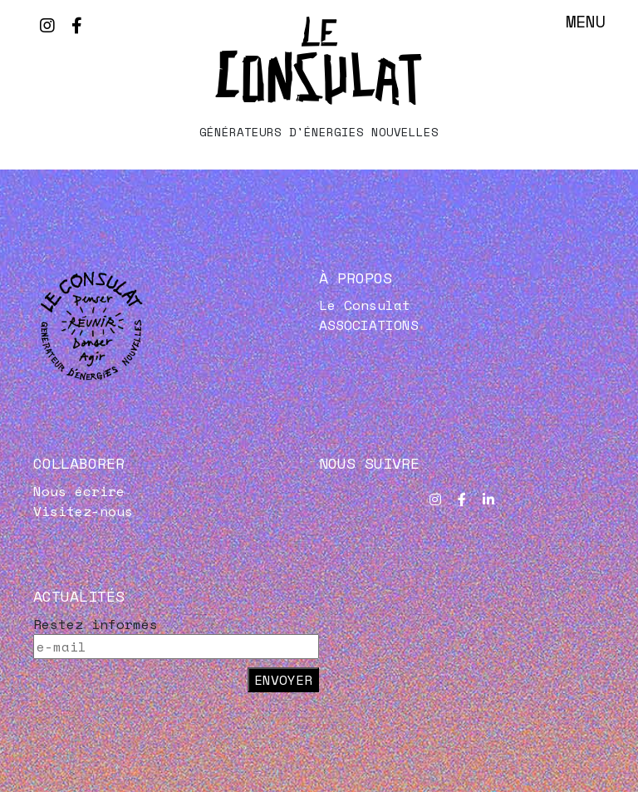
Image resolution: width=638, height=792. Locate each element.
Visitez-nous (83, 511)
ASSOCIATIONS (369, 325)
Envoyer (283, 680)
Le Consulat (364, 305)
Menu (586, 21)
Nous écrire (79, 491)
